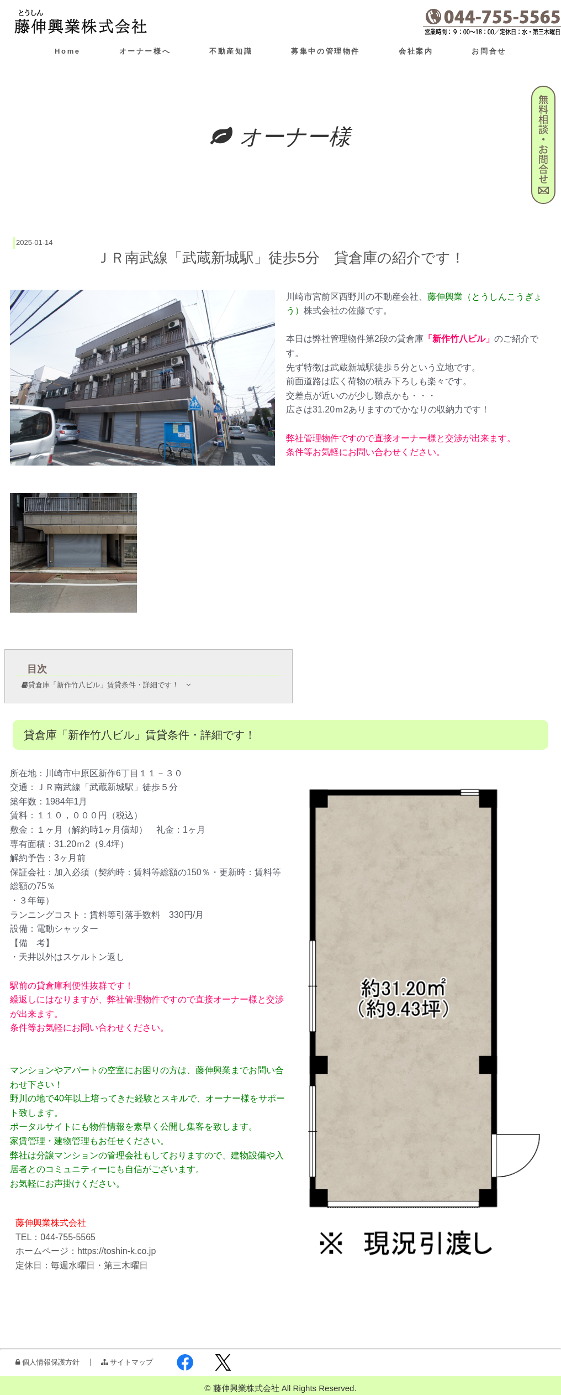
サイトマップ (127, 1362)
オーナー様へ (145, 51)
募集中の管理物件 (325, 51)
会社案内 (416, 51)
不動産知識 (230, 51)
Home (68, 51)
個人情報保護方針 (47, 1362)
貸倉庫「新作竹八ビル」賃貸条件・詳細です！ (109, 685)
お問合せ (489, 51)
